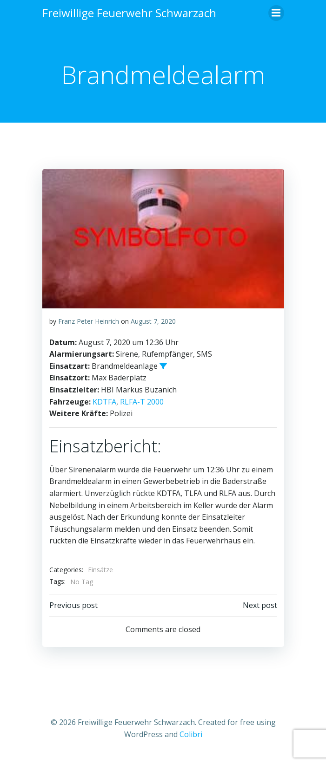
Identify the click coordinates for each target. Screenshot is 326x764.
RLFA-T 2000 (142, 402)
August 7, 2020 (153, 321)
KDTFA (104, 402)
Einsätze (100, 569)
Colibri (191, 734)
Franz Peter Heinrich (88, 321)
